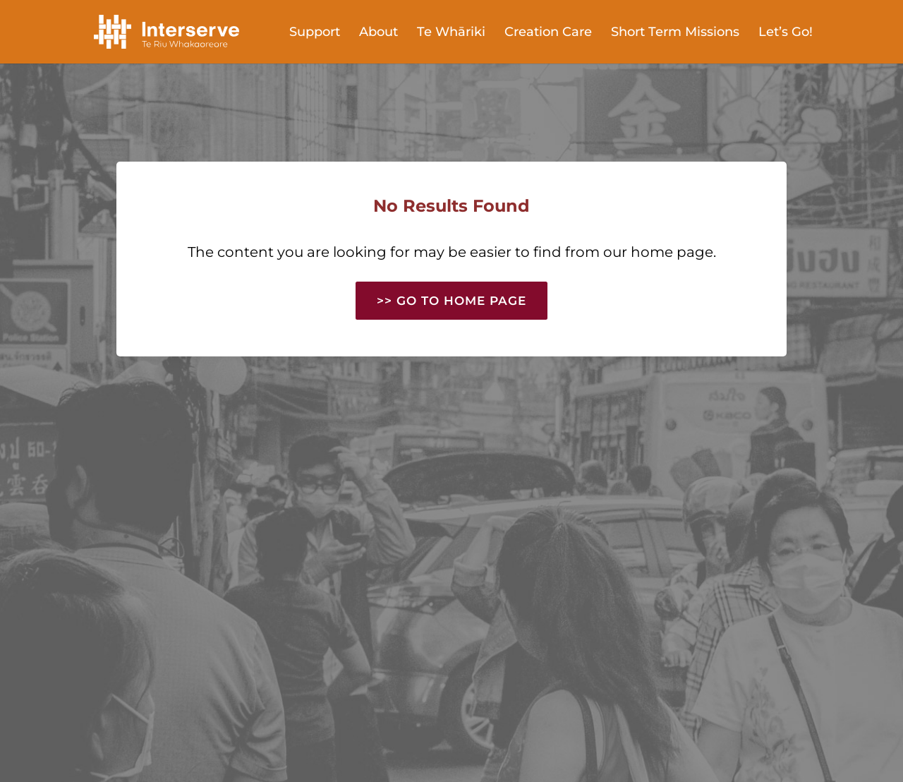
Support (314, 33)
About (378, 33)
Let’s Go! (785, 33)
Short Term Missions (675, 33)
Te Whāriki (451, 33)
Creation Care (548, 33)
